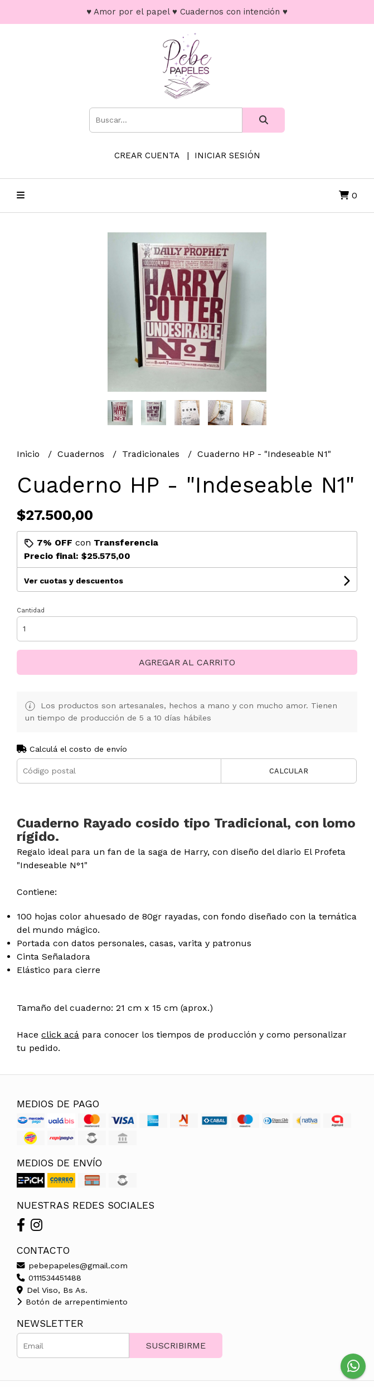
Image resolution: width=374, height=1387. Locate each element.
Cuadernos (82, 454)
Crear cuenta (146, 155)
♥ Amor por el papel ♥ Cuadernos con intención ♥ (187, 12)
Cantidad (31, 610)
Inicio (29, 454)
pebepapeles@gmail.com (72, 1265)
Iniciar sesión (227, 155)
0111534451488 (49, 1277)
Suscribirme (176, 1345)
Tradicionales (152, 454)
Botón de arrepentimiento (72, 1301)
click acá (60, 1034)
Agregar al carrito (187, 662)
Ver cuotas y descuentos (73, 580)
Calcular (288, 771)
